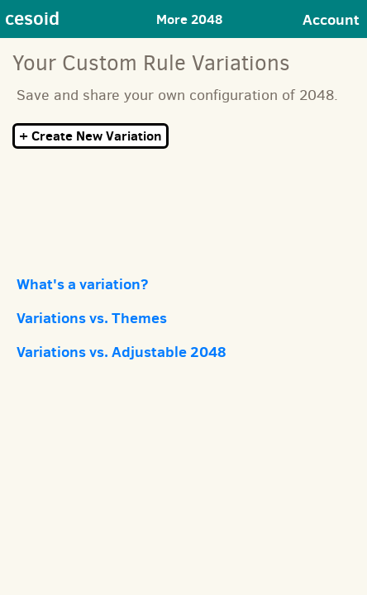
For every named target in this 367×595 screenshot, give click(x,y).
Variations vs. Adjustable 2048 (121, 351)
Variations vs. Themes (92, 317)
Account (331, 19)
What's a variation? (82, 284)
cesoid (32, 18)
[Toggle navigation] (196, 19)
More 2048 (189, 19)
